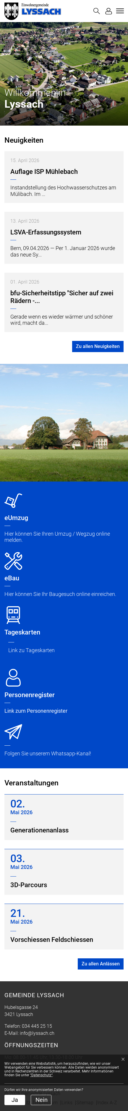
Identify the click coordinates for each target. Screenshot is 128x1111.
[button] (97, 11)
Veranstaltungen (31, 783)
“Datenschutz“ (41, 1075)
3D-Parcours (28, 885)
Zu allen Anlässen (101, 964)
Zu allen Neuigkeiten (98, 346)
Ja (15, 1099)
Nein (41, 1099)
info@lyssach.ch (37, 1033)
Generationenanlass (39, 830)
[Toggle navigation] (119, 11)
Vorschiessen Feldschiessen (51, 939)
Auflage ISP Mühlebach (44, 171)
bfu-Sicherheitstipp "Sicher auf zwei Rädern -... (62, 296)
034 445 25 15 (37, 1026)
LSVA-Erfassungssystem (45, 232)
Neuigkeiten (23, 140)
